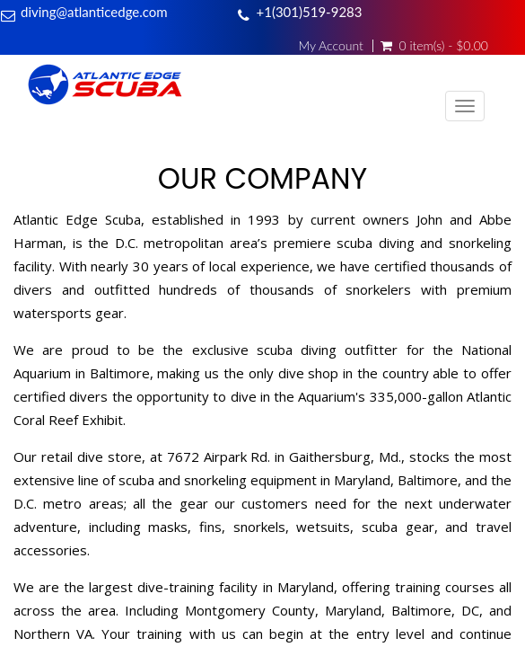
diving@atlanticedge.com (94, 12)
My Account (330, 46)
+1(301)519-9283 (310, 12)
